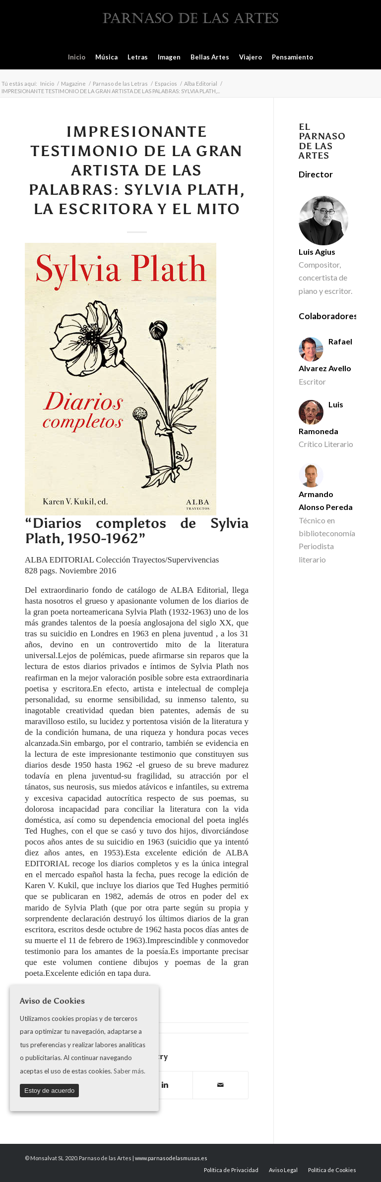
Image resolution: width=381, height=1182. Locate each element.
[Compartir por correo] (220, 1085)
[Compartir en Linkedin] (164, 1085)
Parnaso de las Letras (120, 83)
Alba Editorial (200, 83)
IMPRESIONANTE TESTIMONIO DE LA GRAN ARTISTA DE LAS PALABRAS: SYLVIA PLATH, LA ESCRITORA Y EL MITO (137, 170)
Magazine (73, 83)
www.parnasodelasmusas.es (171, 1158)
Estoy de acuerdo (49, 1090)
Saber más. (129, 1071)
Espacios (166, 83)
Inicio (47, 83)
